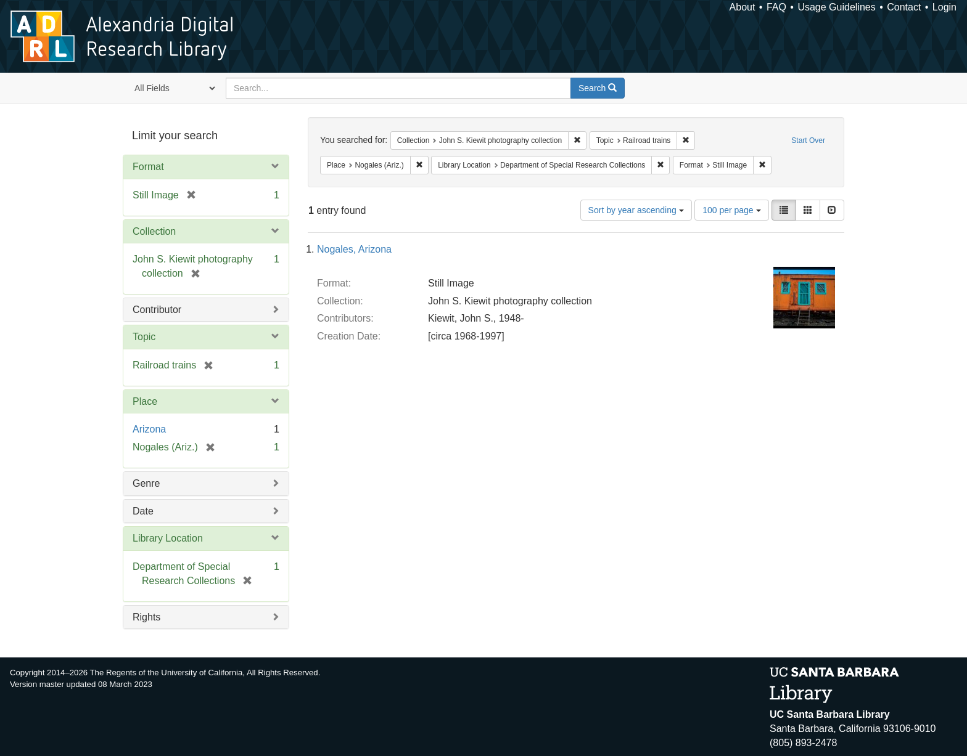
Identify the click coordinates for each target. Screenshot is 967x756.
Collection (154, 231)
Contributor (157, 309)
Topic (144, 336)
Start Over (808, 140)
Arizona (149, 429)
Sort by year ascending (636, 210)
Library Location (168, 538)
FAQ (776, 7)
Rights (146, 617)
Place (145, 401)
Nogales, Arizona (354, 249)
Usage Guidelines (836, 7)
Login (944, 7)
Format (148, 166)
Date (143, 511)
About (742, 7)
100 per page (731, 210)
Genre (146, 483)
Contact (904, 7)
